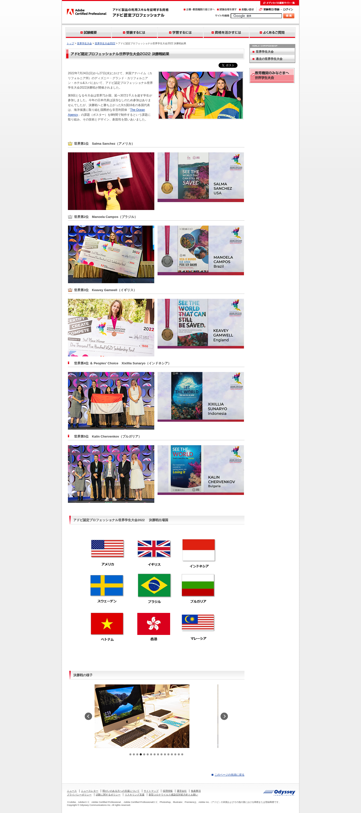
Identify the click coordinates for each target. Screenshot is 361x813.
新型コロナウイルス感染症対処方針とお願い (173, 794)
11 (165, 754)
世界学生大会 (84, 43)
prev (88, 716)
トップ (70, 43)
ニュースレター (89, 791)
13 (172, 754)
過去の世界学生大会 (269, 59)
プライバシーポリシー (79, 794)
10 (161, 754)
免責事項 (196, 791)
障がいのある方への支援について (121, 791)
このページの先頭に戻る (229, 774)
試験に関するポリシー (108, 794)
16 (182, 754)
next (224, 716)
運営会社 (182, 791)
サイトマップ (151, 791)
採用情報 (168, 791)
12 (168, 754)
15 (179, 754)
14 (175, 754)
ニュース (72, 791)
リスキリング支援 (134, 794)
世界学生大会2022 (105, 43)
